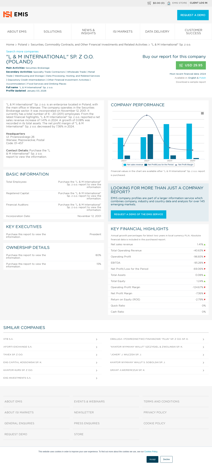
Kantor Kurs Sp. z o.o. (18, 370)
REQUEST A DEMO (193, 15)
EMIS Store (177, 3)
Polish (202, 78)
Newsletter (84, 412)
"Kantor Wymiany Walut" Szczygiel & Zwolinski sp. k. (146, 347)
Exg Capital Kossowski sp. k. (22, 362)
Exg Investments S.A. (17, 378)
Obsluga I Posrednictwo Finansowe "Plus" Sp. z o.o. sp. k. (149, 339)
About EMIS (16, 32)
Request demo (15, 434)
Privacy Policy (155, 412)
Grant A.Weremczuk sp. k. (127, 370)
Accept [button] (152, 459)
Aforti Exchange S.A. (17, 347)
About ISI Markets (19, 412)
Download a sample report (191, 82)
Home (10, 44)
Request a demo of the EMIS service (138, 214)
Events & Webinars (89, 401)
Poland (22, 44)
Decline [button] (166, 459)
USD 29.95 (191, 65)
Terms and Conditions (161, 401)
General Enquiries (19, 423)
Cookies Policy (150, 451)
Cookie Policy (154, 423)
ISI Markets (123, 32)
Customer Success (193, 32)
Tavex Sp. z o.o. (13, 354)
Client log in (198, 3)
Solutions (52, 32)
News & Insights (88, 32)
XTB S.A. (8, 339)
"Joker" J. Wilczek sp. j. (125, 354)
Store (78, 434)
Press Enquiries (87, 423)
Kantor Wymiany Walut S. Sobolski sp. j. (137, 362)
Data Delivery (157, 32)
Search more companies (22, 51)
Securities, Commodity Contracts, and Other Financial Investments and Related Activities (89, 44)
